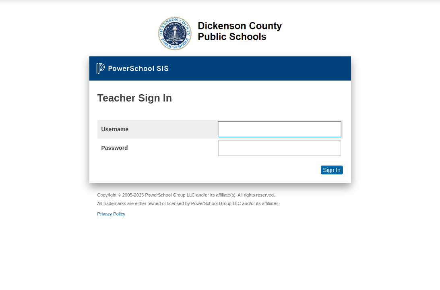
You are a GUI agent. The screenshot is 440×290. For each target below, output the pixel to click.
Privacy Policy (111, 213)
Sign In (332, 170)
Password (114, 148)
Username (115, 129)
